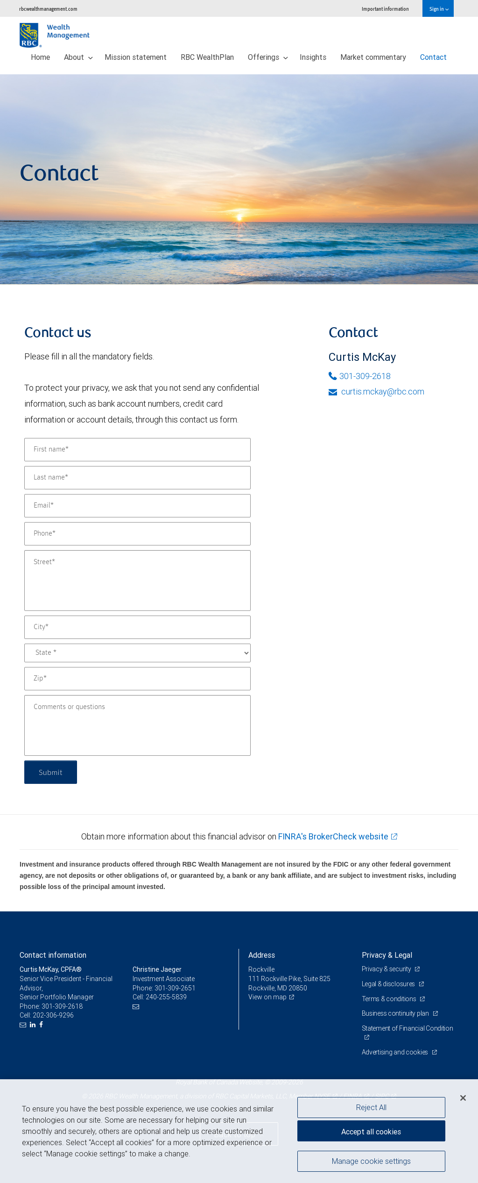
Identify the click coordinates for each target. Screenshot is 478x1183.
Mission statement (136, 57)
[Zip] (137, 678)
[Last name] (137, 477)
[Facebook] (42, 1024)
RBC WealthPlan (207, 57)
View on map (267, 997)
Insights (313, 57)
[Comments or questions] (137, 725)
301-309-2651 (175, 988)
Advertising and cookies (395, 1052)
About (78, 57)
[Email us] (24, 1024)
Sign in (439, 9)
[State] (137, 653)
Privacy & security (387, 969)
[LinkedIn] (34, 1024)
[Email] (137, 505)
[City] (137, 627)
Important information (385, 9)
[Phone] (137, 533)
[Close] (463, 1098)
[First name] (137, 449)
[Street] (137, 580)
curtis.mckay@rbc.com (376, 391)
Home (40, 57)
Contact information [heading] (53, 955)
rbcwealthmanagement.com (48, 9)
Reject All (371, 1107)
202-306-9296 (53, 1015)
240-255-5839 (166, 997)
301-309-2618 (360, 376)
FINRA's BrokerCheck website (333, 836)
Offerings (268, 57)
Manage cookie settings (371, 1161)
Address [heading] (261, 955)
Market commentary (373, 57)
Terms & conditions (390, 999)
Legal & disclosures (389, 984)
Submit (51, 771)
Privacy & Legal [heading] (387, 955)
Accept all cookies (371, 1131)
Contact (433, 57)
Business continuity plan (396, 1013)
